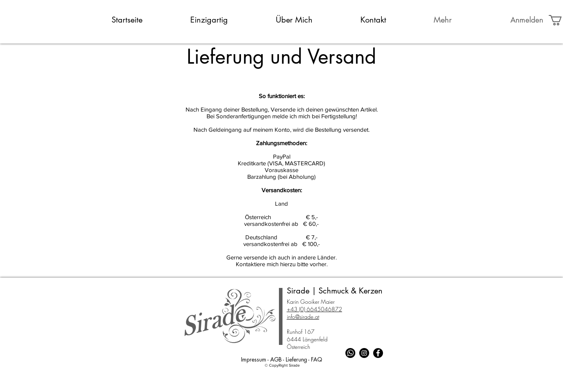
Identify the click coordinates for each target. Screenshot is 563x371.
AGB (276, 359)
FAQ (316, 359)
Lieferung (296, 359)
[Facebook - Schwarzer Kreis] (378, 353)
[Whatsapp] (350, 353)
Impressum (253, 359)
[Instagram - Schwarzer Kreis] (364, 353)
